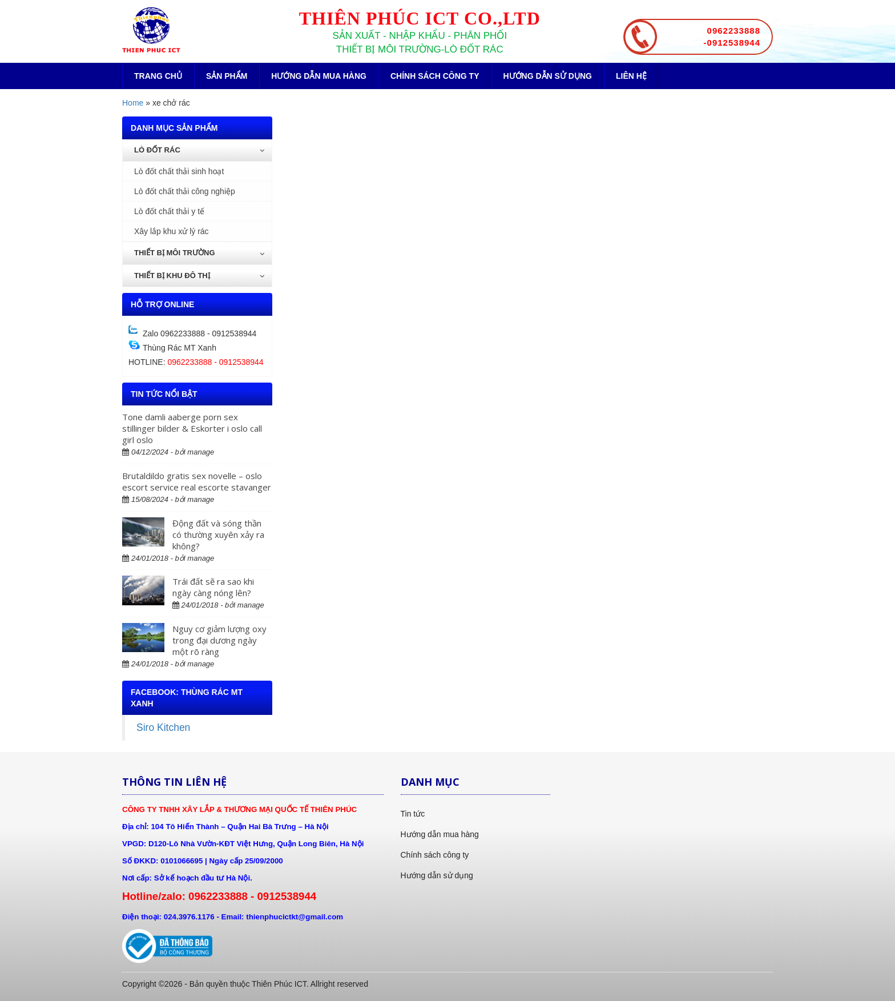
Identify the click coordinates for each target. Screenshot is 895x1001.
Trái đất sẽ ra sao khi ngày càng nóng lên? (213, 587)
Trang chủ (158, 76)
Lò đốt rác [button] (199, 150)
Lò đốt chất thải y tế (169, 211)
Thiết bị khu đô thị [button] (199, 275)
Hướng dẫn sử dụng (547, 76)
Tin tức (413, 813)
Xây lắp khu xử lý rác (171, 231)
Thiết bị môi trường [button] (199, 252)
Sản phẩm (226, 76)
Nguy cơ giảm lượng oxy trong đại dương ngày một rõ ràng (219, 640)
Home (132, 102)
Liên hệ (631, 76)
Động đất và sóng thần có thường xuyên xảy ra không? (218, 534)
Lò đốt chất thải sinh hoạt (179, 171)
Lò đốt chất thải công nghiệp (184, 191)
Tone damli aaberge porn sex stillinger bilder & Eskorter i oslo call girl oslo (192, 428)
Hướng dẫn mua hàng (318, 76)
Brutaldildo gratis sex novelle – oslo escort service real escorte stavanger (196, 481)
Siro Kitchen (163, 727)
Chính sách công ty (434, 76)
